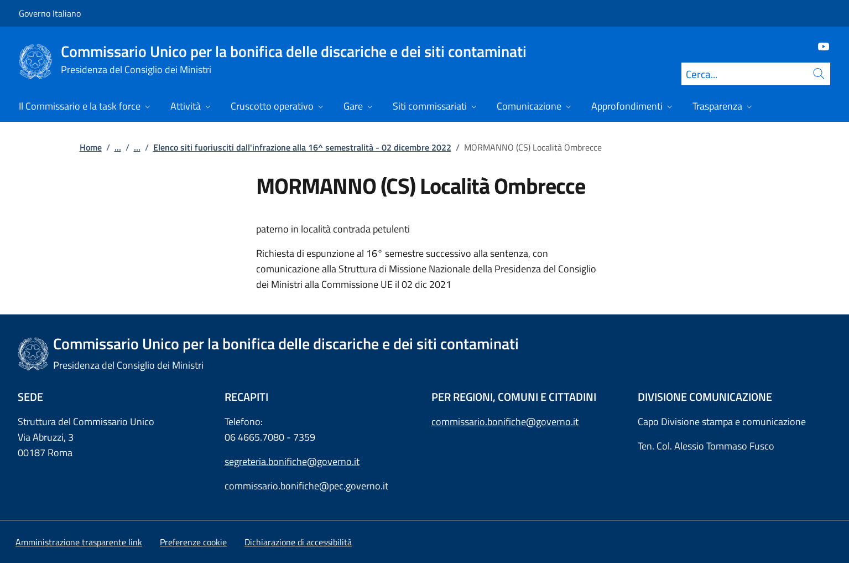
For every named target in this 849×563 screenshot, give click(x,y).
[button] (193, 542)
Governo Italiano (50, 13)
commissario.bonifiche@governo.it (505, 421)
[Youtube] (819, 45)
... (117, 147)
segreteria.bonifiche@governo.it (292, 461)
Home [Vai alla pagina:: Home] (91, 147)
